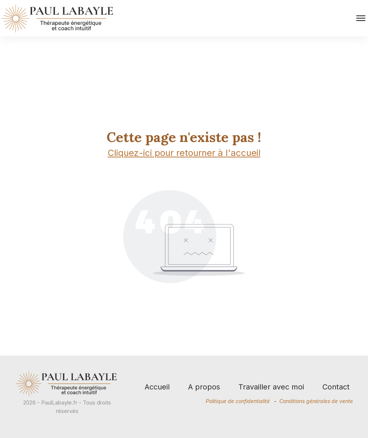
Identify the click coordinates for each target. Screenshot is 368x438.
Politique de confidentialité (238, 401)
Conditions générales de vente (316, 401)
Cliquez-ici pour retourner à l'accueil (184, 154)
